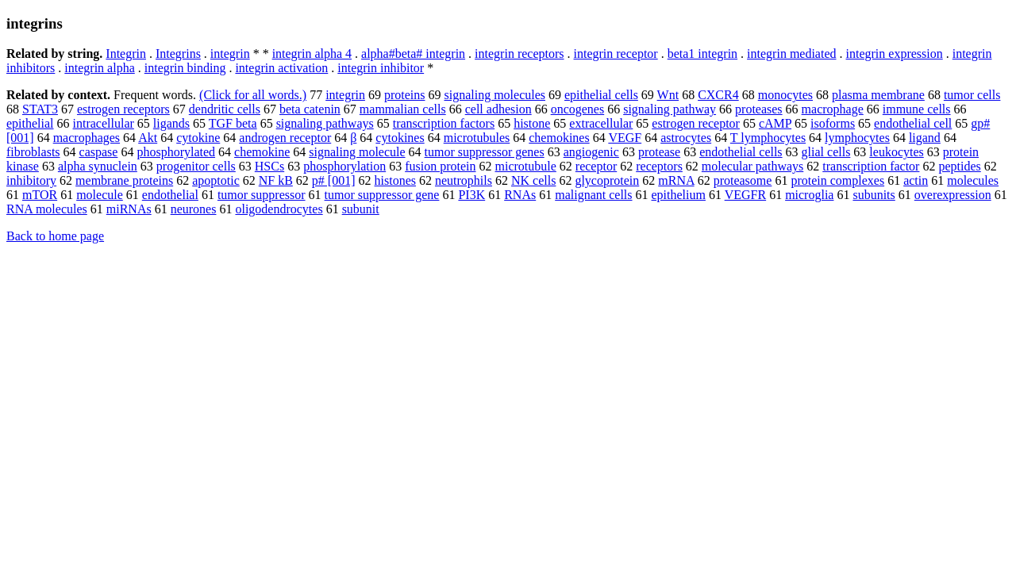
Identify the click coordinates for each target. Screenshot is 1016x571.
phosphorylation (344, 166)
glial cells (826, 152)
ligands (171, 123)
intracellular (103, 123)
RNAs (520, 194)
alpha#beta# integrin (413, 53)
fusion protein (440, 166)
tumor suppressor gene (382, 194)
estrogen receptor (696, 123)
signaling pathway (669, 109)
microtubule (525, 166)
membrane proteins (124, 180)
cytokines (399, 137)
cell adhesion (498, 109)
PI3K (471, 194)
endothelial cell (913, 123)
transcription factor (870, 166)
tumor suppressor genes (485, 152)
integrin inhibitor (380, 68)
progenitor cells (196, 166)
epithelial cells (601, 95)
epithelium (679, 194)
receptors (659, 166)
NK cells (533, 180)
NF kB (276, 180)
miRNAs (129, 209)
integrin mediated (791, 53)
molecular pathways (752, 166)
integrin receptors (519, 53)
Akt (147, 137)
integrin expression (894, 53)
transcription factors (444, 123)
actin (915, 180)
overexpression (952, 194)
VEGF (624, 137)
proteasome (743, 180)
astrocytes (685, 137)
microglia (809, 194)
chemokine (262, 152)
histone (532, 123)
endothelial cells (740, 152)
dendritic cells (224, 109)
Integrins (178, 53)
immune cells (917, 109)
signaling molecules (494, 95)
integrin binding (185, 68)
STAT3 (40, 109)
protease (659, 152)
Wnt (668, 95)
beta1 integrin (702, 53)
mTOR (39, 194)
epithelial (30, 123)
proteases (759, 109)
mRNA (676, 180)
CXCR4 (718, 95)
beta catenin (310, 109)
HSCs (269, 166)
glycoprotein (607, 180)
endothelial (170, 194)
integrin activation (281, 68)
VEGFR (745, 194)
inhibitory (31, 180)
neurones (194, 209)
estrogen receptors (123, 109)
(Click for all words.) (252, 95)
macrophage (833, 109)
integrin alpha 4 (312, 53)
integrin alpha (99, 68)
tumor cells (972, 95)
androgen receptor (285, 137)
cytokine (198, 137)
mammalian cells (403, 109)
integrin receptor (616, 53)
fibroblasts (33, 152)
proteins (404, 95)
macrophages (86, 137)
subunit (360, 209)
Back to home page (55, 236)
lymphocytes (857, 137)
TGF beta (233, 123)
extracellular (601, 123)
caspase (98, 152)
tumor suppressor (261, 194)
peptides (959, 166)
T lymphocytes (768, 137)
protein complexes (837, 180)
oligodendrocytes (278, 209)
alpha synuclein (97, 166)
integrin (230, 53)
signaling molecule (357, 152)
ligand (925, 137)
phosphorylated (176, 152)
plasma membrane (878, 95)
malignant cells (593, 194)
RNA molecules (46, 209)
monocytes (785, 95)
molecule (99, 194)
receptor (596, 166)
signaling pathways (325, 123)
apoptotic (216, 180)
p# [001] (334, 180)
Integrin (126, 53)
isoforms (832, 123)
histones (395, 180)
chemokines (559, 137)
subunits (873, 194)
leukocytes (896, 152)
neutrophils (463, 180)
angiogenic (591, 152)
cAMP (775, 123)
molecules (973, 180)
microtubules (477, 137)
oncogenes (578, 109)
